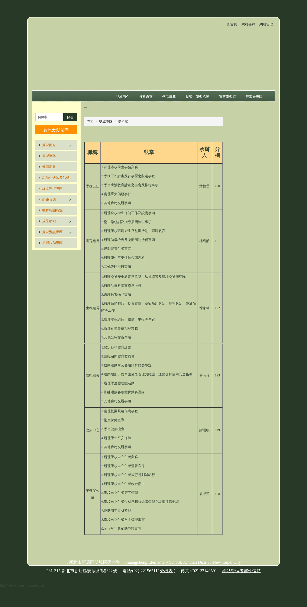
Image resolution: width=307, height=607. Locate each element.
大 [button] (219, 138)
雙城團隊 (106, 121)
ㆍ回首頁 (230, 24)
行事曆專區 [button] (254, 97)
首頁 (90, 121)
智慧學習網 (227, 97)
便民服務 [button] (169, 97)
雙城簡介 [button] (122, 97)
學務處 (123, 121)
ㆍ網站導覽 (246, 24)
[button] (56, 145)
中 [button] (211, 138)
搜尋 (70, 117)
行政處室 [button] (146, 97)
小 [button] (202, 138)
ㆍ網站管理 (264, 24)
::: (222, 24)
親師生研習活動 (197, 97)
